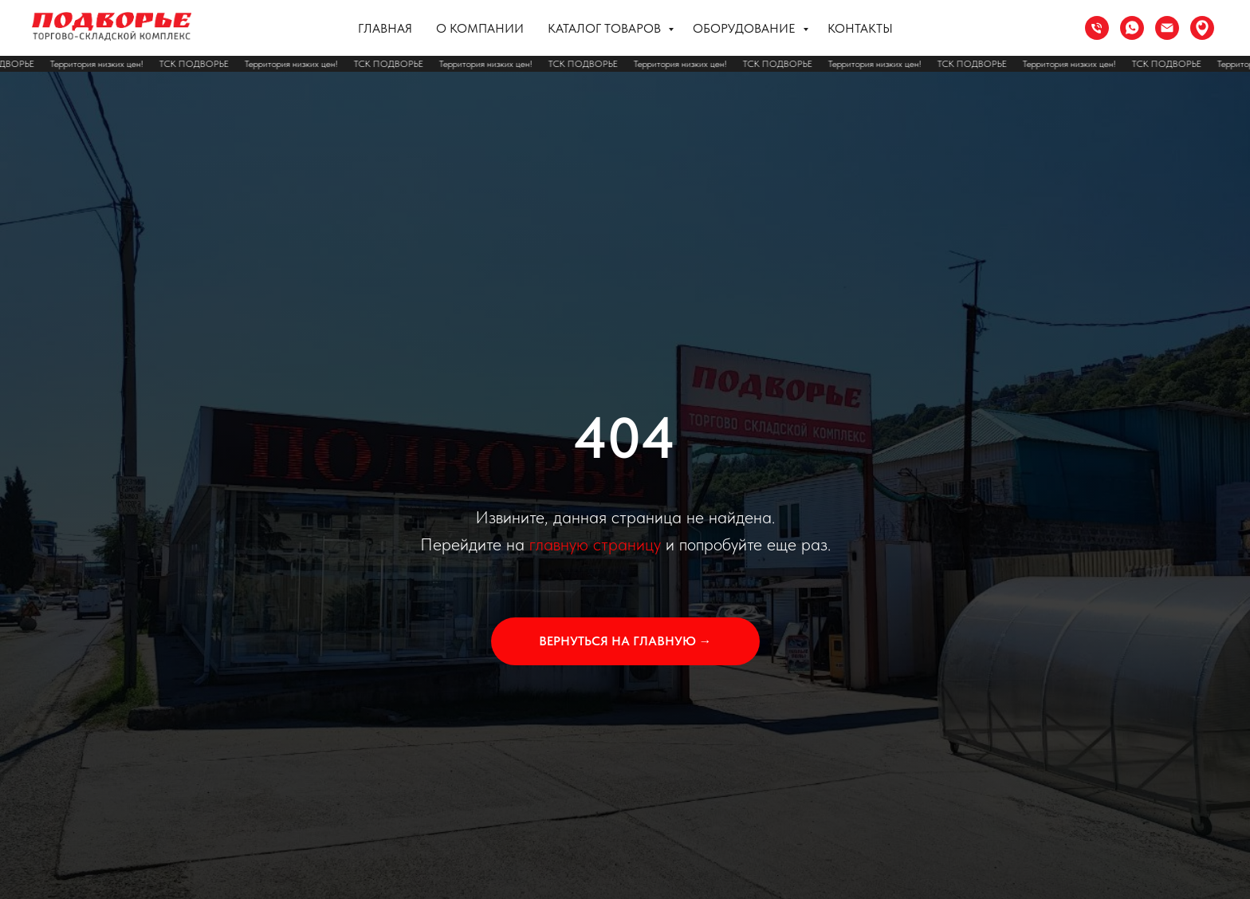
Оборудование (746, 28)
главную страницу (595, 544)
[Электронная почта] (1167, 28)
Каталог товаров (606, 28)
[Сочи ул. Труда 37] (1202, 28)
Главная (385, 28)
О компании (480, 28)
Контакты (860, 28)
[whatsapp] (1132, 28)
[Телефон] (1097, 28)
